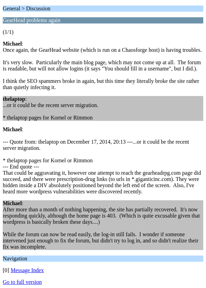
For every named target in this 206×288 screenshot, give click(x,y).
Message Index (27, 270)
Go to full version (22, 282)
